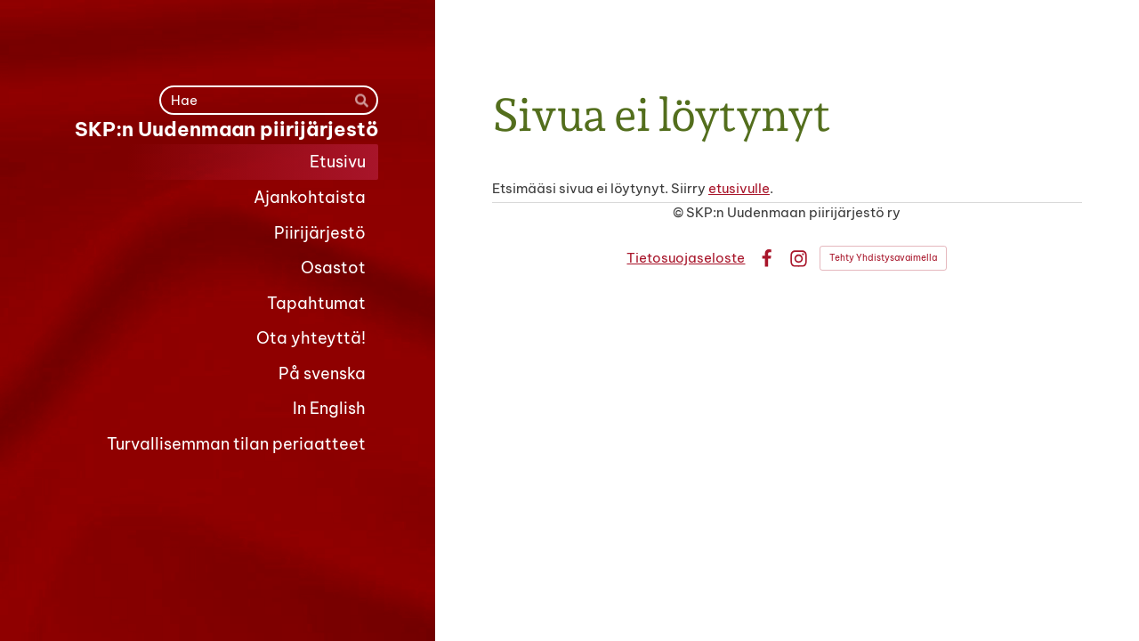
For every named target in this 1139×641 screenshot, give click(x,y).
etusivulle (739, 188)
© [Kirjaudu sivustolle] (679, 212)
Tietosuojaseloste (685, 257)
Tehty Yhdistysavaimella (883, 258)
